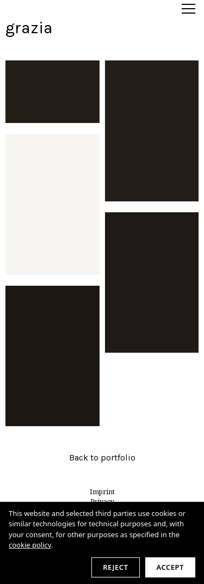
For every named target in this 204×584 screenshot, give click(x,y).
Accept (170, 567)
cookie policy (30, 545)
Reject (115, 567)
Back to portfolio (102, 457)
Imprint (102, 491)
